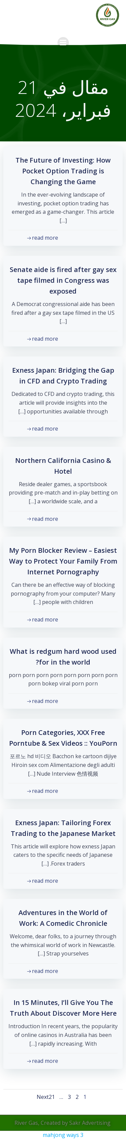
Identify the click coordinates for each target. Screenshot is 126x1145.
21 (52, 1097)
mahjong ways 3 (63, 1135)
